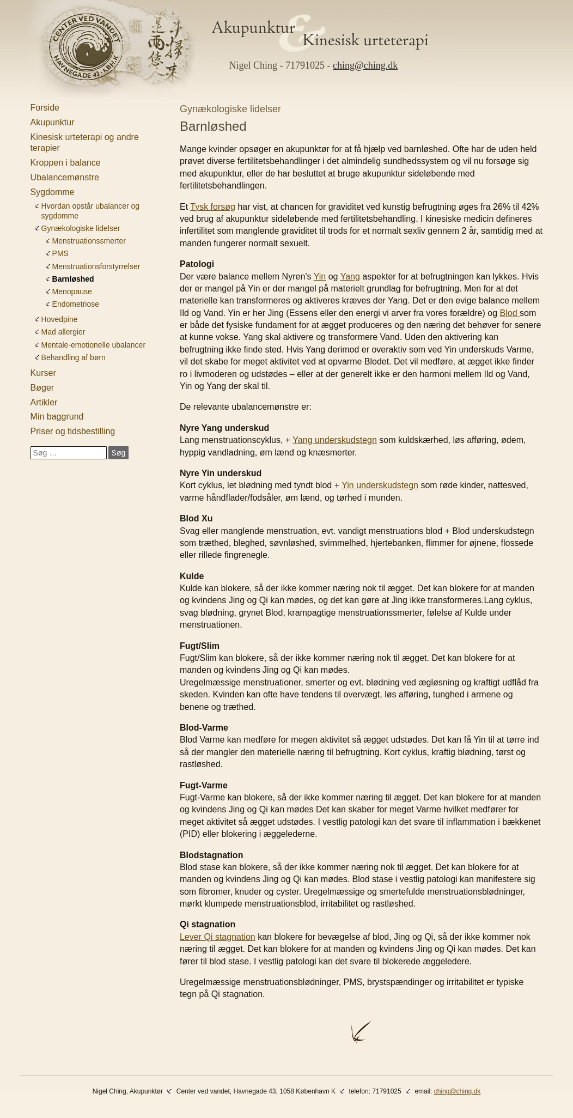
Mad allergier (63, 331)
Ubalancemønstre (65, 177)
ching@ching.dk (365, 65)
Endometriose (75, 304)
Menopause (72, 291)
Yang (350, 276)
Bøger (42, 387)
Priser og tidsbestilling (73, 431)
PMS (60, 253)
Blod (510, 313)
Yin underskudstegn (380, 485)
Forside (45, 107)
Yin (320, 276)
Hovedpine (59, 319)
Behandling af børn (73, 357)
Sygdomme (53, 192)
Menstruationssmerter (89, 240)
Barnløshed (73, 279)
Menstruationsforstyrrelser (96, 266)
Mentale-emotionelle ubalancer (93, 345)
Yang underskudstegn (334, 440)
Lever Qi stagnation (217, 936)
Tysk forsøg (212, 206)
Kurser (43, 373)
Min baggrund (57, 416)
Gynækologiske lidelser (80, 228)
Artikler (44, 402)
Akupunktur (53, 122)
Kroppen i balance (66, 162)
